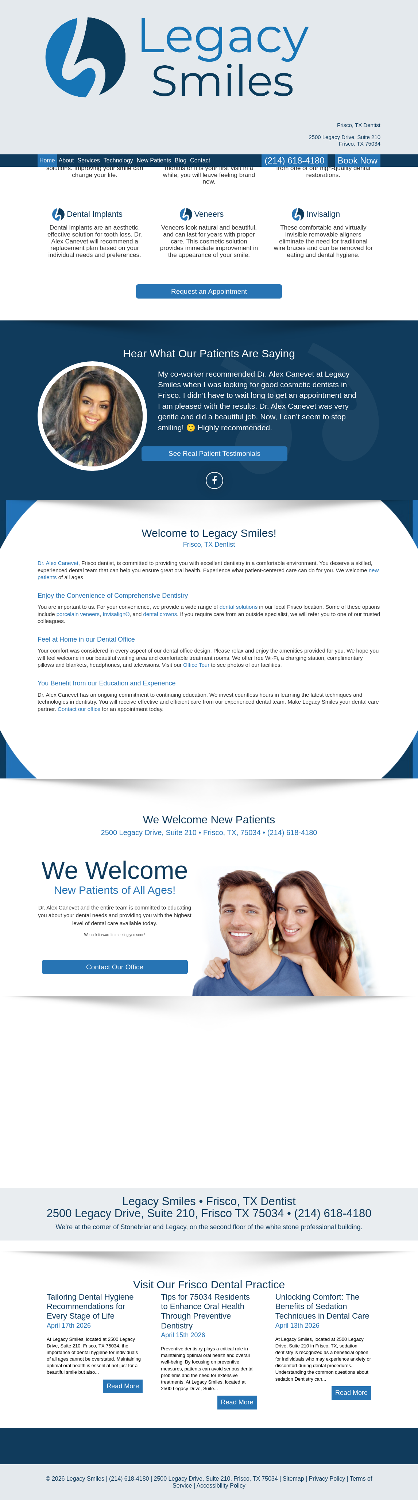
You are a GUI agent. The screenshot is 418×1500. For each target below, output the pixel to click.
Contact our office (79, 744)
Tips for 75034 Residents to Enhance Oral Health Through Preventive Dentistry (205, 1276)
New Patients (154, 62)
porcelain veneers (78, 649)
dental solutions (239, 642)
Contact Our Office (114, 967)
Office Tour (196, 700)
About (66, 62)
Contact (200, 62)
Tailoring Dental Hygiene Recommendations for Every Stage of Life (90, 1271)
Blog (180, 62)
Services (89, 62)
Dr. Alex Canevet (58, 599)
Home (47, 62)
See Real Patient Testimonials (214, 489)
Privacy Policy (327, 1479)
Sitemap (293, 1479)
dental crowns (160, 649)
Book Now (358, 62)
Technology (118, 62)
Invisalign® (115, 649)
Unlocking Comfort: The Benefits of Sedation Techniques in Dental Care (322, 1271)
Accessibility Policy (221, 1485)
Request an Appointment (209, 255)
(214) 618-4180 (294, 62)
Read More (123, 1350)
